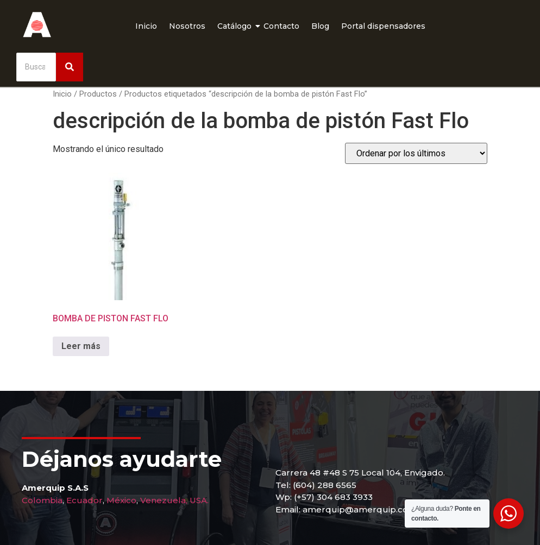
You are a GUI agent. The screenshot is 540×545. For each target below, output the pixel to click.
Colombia (42, 500)
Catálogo (235, 26)
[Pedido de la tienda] (416, 153)
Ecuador (84, 500)
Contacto (281, 26)
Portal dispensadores (383, 26)
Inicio (146, 26)
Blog (320, 26)
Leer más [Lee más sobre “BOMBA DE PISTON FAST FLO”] (81, 346)
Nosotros (187, 26)
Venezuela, (163, 500)
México (121, 500)
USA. (199, 500)
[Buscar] (36, 67)
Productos (98, 94)
